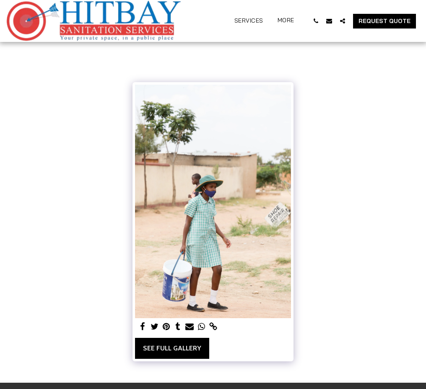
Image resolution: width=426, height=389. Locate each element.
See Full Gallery (172, 348)
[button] (315, 21)
